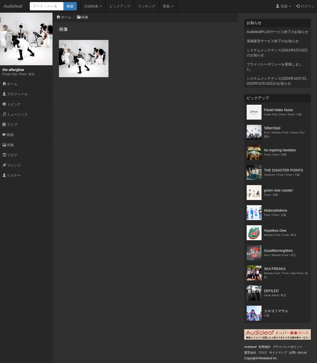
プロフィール (15, 94)
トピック (11, 104)
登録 (283, 6)
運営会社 (250, 352)
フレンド (11, 165)
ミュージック (15, 114)
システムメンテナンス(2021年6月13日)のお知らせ (277, 52)
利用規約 (264, 347)
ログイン (305, 6)
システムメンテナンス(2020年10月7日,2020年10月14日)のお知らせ (277, 80)
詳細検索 (93, 6)
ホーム (9, 84)
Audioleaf (13, 6)
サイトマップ (278, 352)
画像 (8, 145)
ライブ (9, 125)
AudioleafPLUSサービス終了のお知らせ (277, 32)
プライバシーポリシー (287, 347)
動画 (8, 135)
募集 (168, 6)
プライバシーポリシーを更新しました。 (274, 66)
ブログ (9, 155)
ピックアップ (119, 6)
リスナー (11, 175)
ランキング (146, 6)
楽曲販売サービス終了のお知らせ (273, 41)
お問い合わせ (298, 352)
